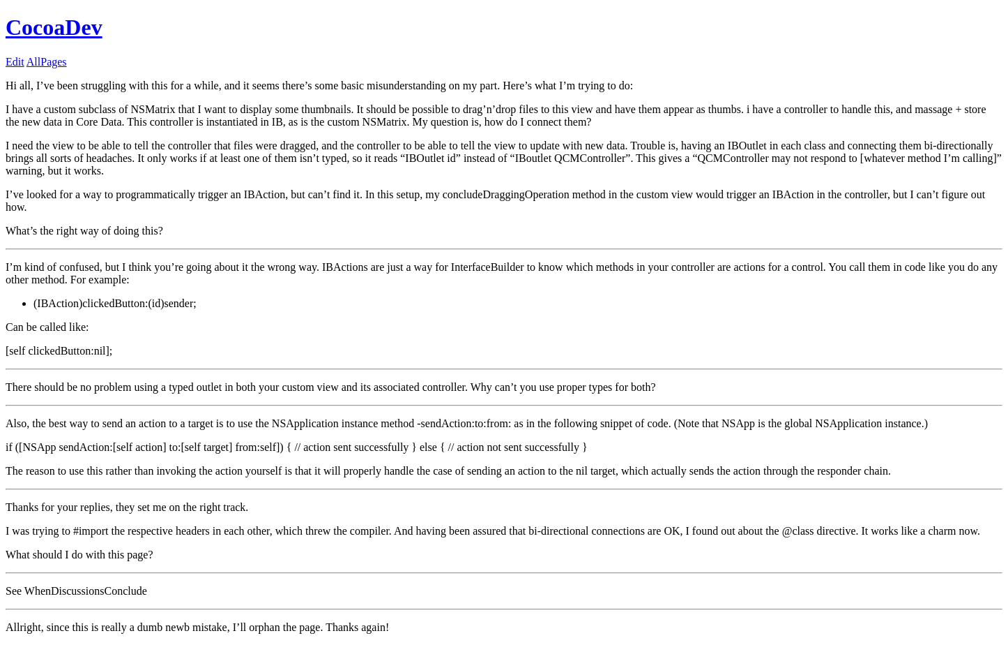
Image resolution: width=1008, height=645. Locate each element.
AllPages (46, 62)
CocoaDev (54, 27)
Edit (15, 62)
